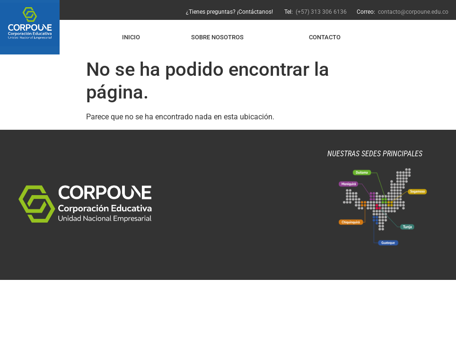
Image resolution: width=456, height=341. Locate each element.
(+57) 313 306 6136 (320, 12)
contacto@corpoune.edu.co (413, 12)
